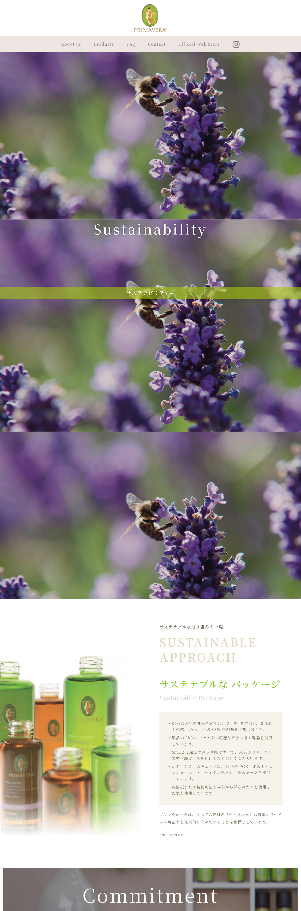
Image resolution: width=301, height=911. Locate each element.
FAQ (131, 44)
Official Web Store (199, 44)
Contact (157, 44)
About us (71, 44)
